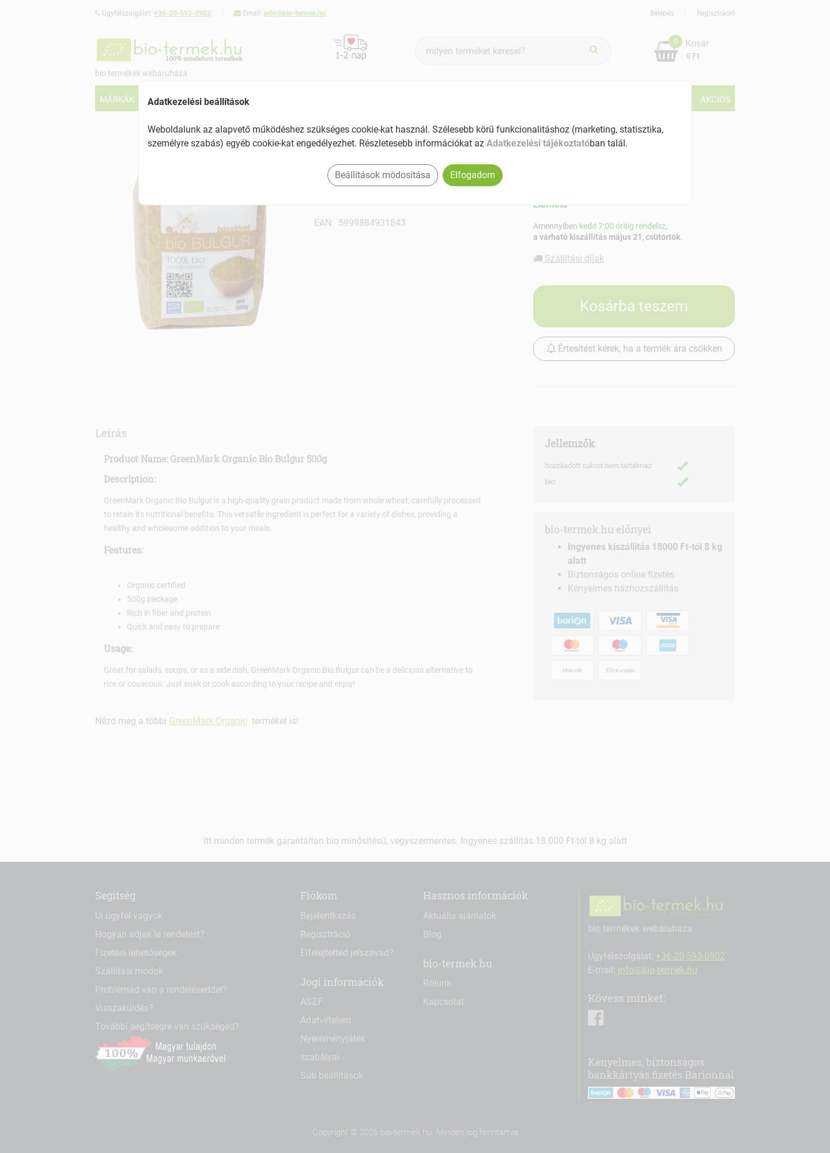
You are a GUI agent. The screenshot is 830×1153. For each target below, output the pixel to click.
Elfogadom (472, 174)
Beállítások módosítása (383, 174)
